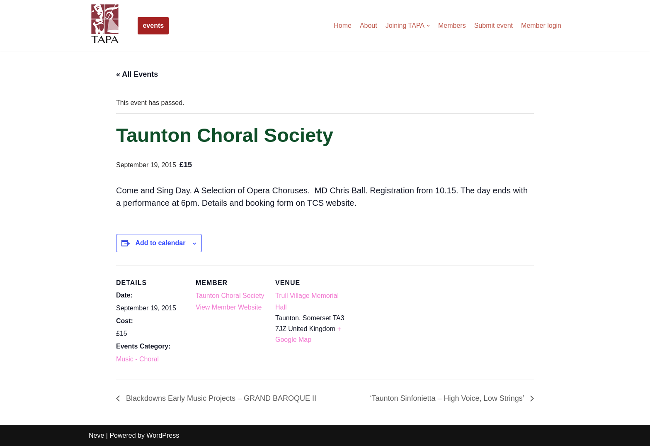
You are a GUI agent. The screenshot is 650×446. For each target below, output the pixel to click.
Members (452, 25)
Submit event (493, 25)
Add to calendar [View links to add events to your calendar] (160, 242)
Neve (96, 435)
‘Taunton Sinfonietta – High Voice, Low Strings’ (448, 398)
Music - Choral (137, 359)
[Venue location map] (398, 322)
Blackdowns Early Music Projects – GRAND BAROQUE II (220, 398)
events (153, 25)
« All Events (137, 74)
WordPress (162, 435)
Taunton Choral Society (230, 295)
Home (343, 25)
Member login (541, 25)
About (368, 25)
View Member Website (229, 307)
